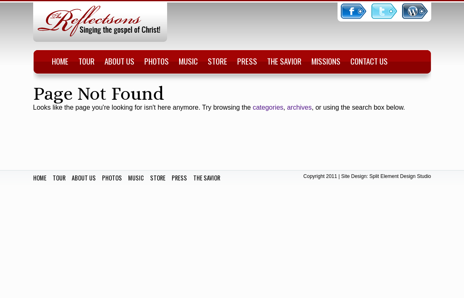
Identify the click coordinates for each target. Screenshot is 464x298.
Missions (325, 61)
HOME (39, 177)
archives (299, 107)
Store (217, 61)
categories (268, 107)
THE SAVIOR (206, 177)
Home (60, 61)
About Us (119, 61)
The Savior (284, 61)
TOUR (59, 177)
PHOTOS (112, 177)
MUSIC (136, 177)
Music (188, 61)
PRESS (179, 177)
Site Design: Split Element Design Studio (386, 176)
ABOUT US (84, 177)
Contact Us (369, 61)
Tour (86, 61)
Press (247, 61)
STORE (157, 177)
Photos (156, 61)
